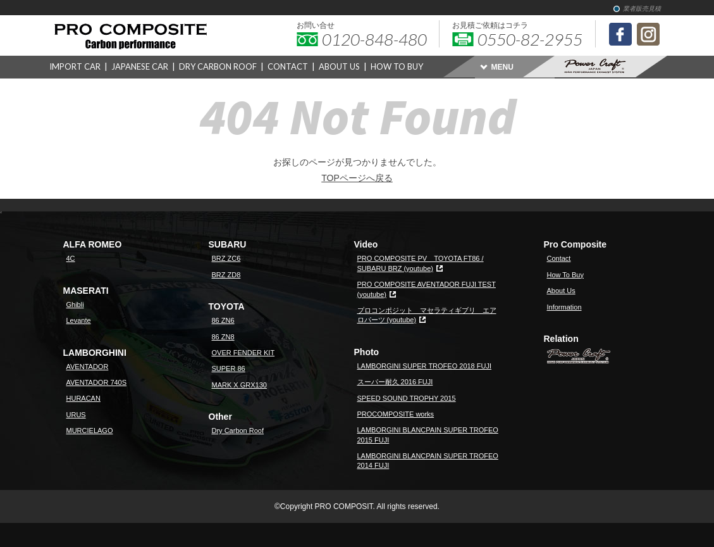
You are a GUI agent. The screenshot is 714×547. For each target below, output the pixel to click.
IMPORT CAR (75, 66)
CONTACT (288, 66)
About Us (561, 290)
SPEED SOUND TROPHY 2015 (406, 398)
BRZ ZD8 (226, 275)
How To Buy (565, 275)
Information (564, 307)
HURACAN (83, 398)
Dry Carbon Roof (238, 430)
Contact (559, 258)
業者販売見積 (642, 8)
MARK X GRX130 (239, 385)
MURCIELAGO (89, 430)
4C (70, 258)
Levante (78, 320)
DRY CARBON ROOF (218, 66)
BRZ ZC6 (226, 258)
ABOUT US (339, 66)
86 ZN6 (223, 320)
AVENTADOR (87, 366)
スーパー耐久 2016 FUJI (395, 382)
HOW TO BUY (397, 66)
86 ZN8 (223, 337)
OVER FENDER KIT (243, 352)
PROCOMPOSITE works (395, 414)
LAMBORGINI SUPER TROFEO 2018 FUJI (424, 366)
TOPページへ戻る (357, 178)
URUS (76, 414)
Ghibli (75, 304)
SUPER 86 (228, 368)
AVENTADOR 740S (96, 382)
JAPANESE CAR (139, 66)
